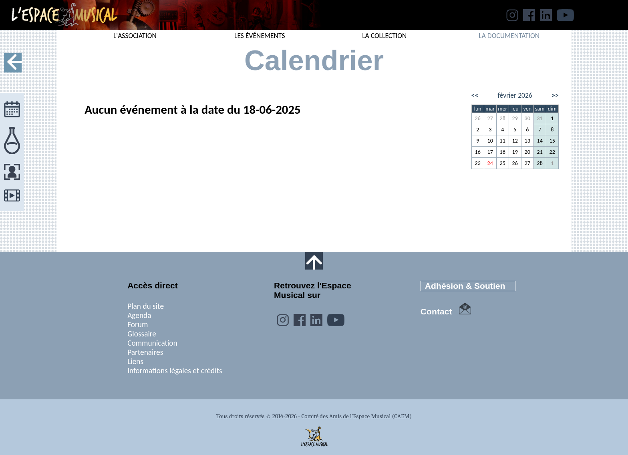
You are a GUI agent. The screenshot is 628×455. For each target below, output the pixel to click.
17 (490, 152)
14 (540, 140)
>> (555, 95)
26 (478, 118)
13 (527, 140)
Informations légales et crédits (174, 370)
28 (502, 118)
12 (515, 140)
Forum (137, 324)
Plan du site (145, 306)
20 (527, 152)
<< (475, 95)
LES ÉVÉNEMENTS (259, 35)
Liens (135, 361)
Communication (152, 343)
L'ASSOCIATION (135, 35)
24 (490, 163)
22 (552, 152)
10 (490, 140)
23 (478, 163)
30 (527, 118)
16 (478, 152)
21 (540, 152)
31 (540, 118)
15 (552, 140)
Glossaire (141, 333)
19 (515, 152)
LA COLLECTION (384, 35)
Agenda (139, 315)
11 (502, 140)
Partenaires (145, 352)
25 (502, 163)
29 (515, 118)
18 (502, 152)
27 (490, 118)
